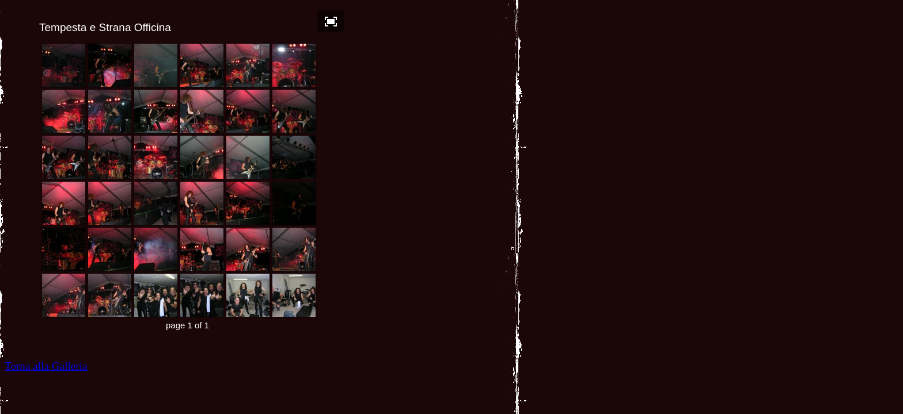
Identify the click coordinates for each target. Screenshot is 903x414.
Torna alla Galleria (46, 366)
